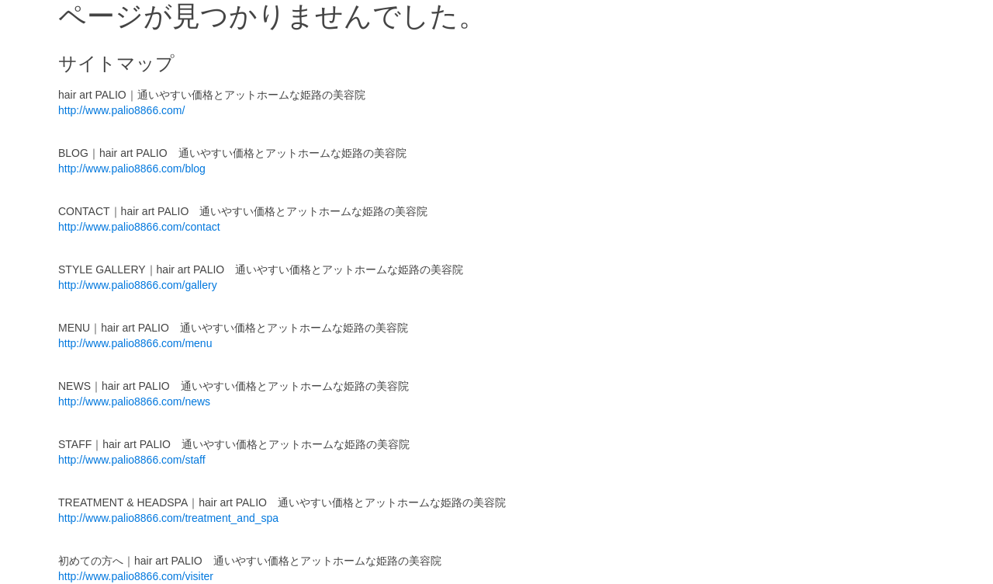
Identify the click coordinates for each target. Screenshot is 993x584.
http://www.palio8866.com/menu (135, 343)
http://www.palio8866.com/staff (132, 460)
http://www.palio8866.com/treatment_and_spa (168, 518)
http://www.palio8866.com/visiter (135, 576)
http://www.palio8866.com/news (134, 401)
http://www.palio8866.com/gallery (137, 285)
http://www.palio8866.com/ (121, 110)
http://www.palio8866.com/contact (139, 227)
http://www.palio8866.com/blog (132, 168)
